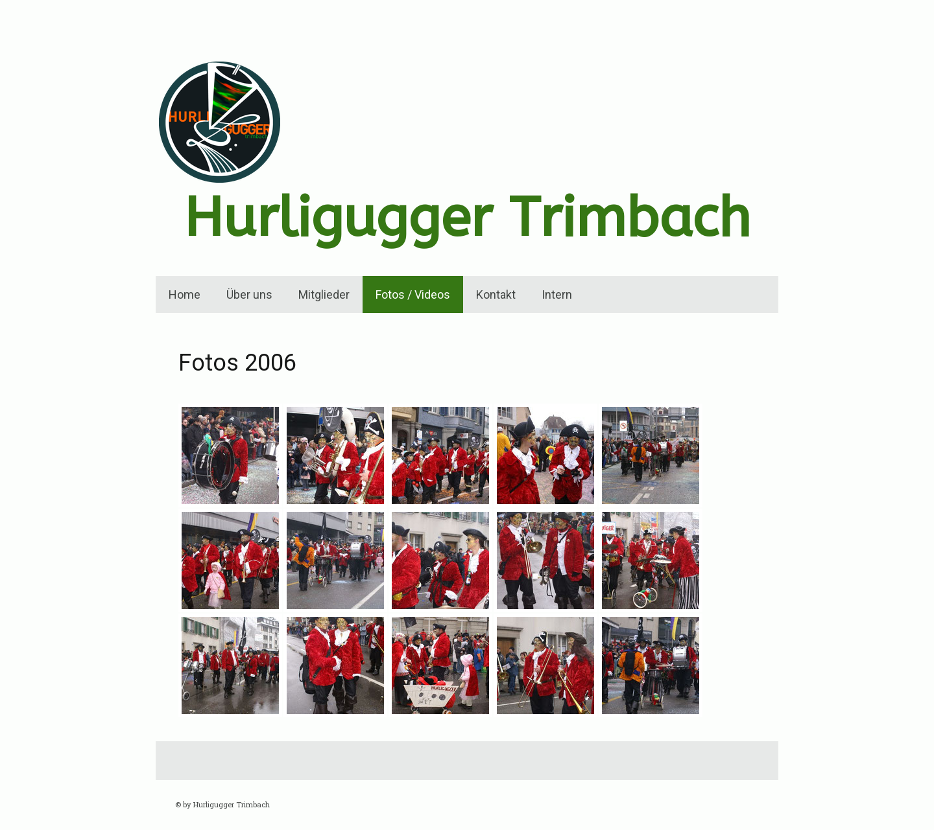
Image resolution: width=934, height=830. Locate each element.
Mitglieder (324, 294)
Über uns (249, 294)
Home (184, 294)
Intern (557, 294)
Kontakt (496, 294)
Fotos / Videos (413, 294)
